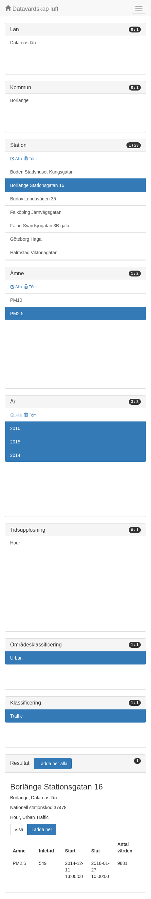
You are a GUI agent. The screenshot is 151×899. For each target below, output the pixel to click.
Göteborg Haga (26, 239)
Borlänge (19, 100)
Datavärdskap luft (31, 8)
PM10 (16, 300)
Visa (18, 829)
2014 (15, 455)
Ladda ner (41, 829)
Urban (16, 658)
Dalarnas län (23, 42)
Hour (15, 542)
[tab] (75, 764)
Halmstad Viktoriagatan (33, 252)
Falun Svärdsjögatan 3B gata (39, 225)
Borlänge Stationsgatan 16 (37, 185)
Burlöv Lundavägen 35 (33, 198)
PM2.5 (16, 313)
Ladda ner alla (52, 763)
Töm (30, 158)
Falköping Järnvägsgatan (35, 212)
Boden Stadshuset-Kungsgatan (42, 171)
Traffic (16, 716)
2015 (15, 441)
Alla (16, 158)
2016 (15, 428)
